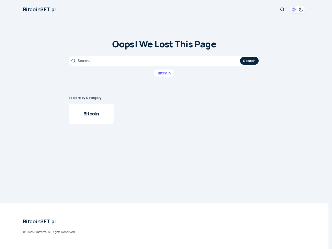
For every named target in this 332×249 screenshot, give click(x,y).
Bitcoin (164, 73)
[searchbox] (155, 61)
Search (249, 60)
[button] (282, 9)
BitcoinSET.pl (39, 9)
